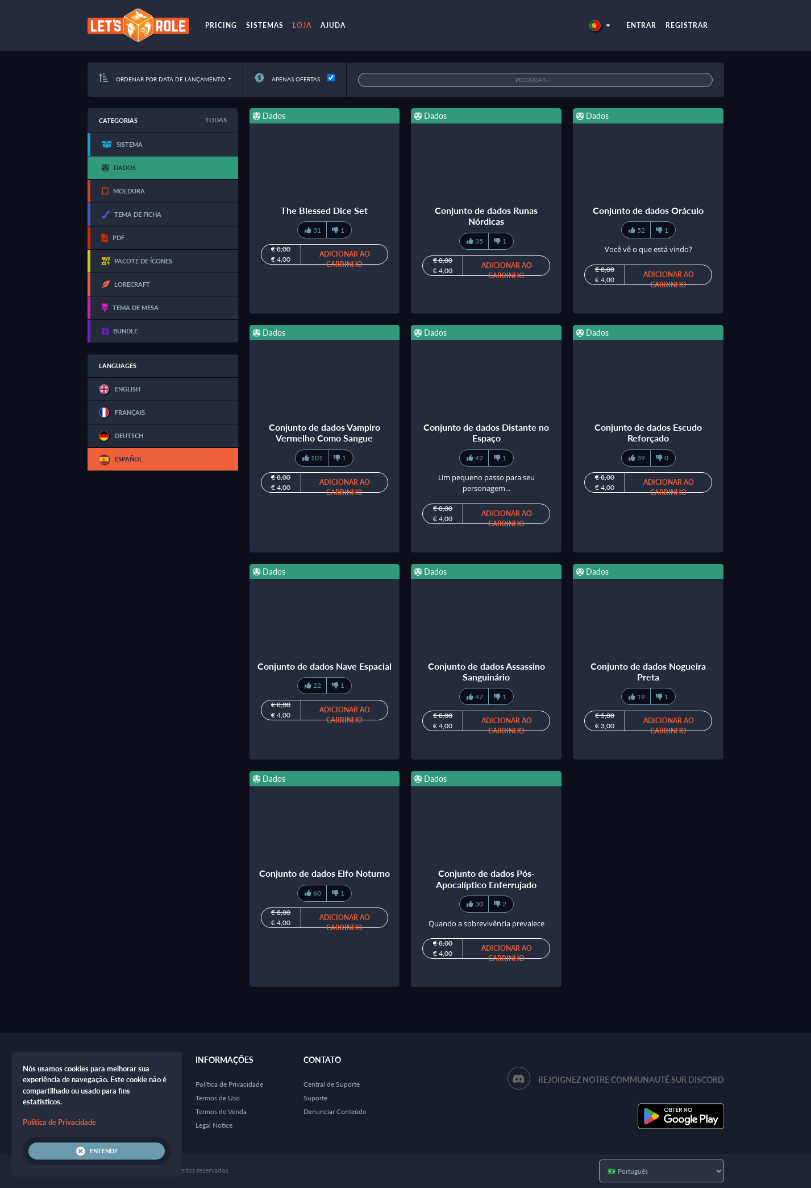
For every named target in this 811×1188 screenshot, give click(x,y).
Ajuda (333, 25)
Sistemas (265, 25)
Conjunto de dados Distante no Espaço (486, 432)
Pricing (221, 25)
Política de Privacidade (229, 1084)
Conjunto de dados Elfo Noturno (324, 873)
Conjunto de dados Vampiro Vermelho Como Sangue (324, 432)
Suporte (315, 1098)
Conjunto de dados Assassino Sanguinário (486, 671)
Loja (302, 25)
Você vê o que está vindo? (648, 249)
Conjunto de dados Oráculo (648, 210)
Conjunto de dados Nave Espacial (324, 666)
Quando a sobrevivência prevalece (486, 923)
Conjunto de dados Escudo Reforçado (648, 432)
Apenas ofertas (287, 79)
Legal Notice (214, 1125)
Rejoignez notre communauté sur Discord (631, 1079)
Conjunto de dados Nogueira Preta (648, 671)
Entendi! (97, 1151)
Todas (216, 119)
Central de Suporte (331, 1084)
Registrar (687, 25)
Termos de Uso (218, 1098)
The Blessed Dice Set (324, 210)
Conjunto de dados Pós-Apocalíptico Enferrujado (486, 878)
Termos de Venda (221, 1111)
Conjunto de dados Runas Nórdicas (486, 215)
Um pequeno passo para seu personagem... (486, 483)
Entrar (641, 25)
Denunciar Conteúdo (335, 1111)
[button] (599, 25)
